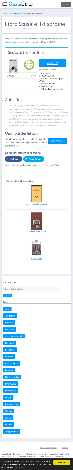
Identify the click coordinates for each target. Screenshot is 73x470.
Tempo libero (11, 431)
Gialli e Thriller (12, 377)
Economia (10, 349)
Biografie (9, 329)
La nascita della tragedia (36, 204)
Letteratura (10, 390)
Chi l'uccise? (36, 258)
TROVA (7, 295)
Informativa (18, 467)
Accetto (61, 462)
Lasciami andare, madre (36, 231)
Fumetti (9, 370)
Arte (7, 309)
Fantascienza (11, 363)
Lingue (8, 397)
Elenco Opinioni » (57, 141)
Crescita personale (14, 336)
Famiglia (9, 356)
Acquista (52, 63)
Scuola (8, 417)
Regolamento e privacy (48, 448)
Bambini (9, 322)
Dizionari (9, 343)
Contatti (65, 448)
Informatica (10, 383)
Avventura (10, 315)
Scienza (8, 411)
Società (8, 424)
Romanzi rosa (11, 404)
